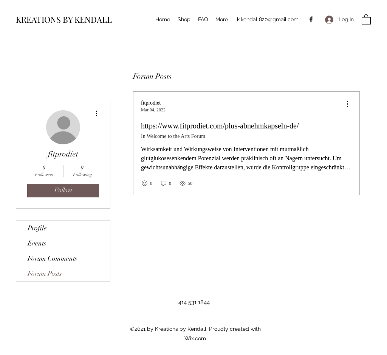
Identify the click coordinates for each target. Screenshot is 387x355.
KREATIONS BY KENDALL (64, 19)
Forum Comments (52, 258)
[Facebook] (311, 19)
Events (37, 243)
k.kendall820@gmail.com (268, 19)
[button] (366, 19)
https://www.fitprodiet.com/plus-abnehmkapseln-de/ (220, 126)
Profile (37, 228)
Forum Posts (45, 273)
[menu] (347, 104)
